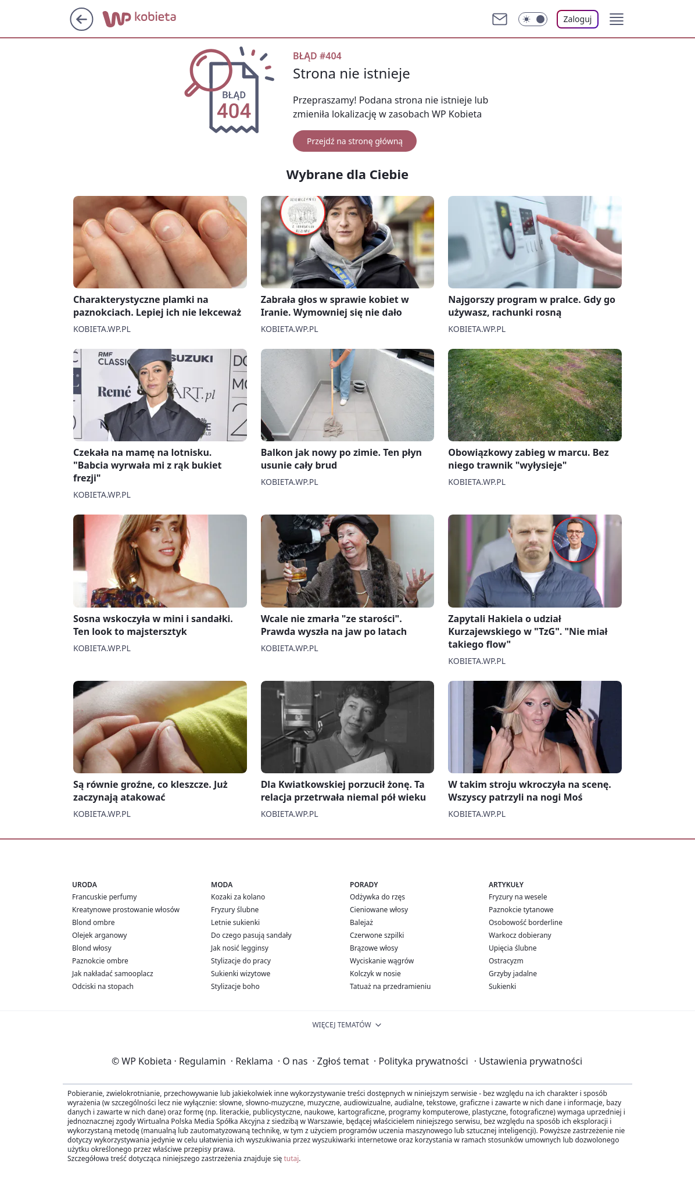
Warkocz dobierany (520, 935)
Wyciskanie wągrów (382, 961)
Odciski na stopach (103, 986)
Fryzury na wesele (518, 897)
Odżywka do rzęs (377, 897)
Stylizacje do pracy (241, 961)
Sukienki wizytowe (240, 974)
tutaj (291, 1158)
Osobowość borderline (526, 922)
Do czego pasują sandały (251, 935)
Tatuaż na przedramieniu (390, 986)
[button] (616, 19)
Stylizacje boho (235, 986)
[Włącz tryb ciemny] (532, 19)
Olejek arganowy (99, 935)
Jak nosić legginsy (239, 948)
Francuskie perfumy (104, 897)
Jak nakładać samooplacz (112, 974)
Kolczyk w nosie (375, 974)
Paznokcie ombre (100, 961)
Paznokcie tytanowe (521, 910)
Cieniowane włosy (379, 910)
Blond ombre (93, 922)
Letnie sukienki (235, 922)
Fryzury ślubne (235, 910)
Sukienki (502, 986)
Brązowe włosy (374, 948)
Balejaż (361, 922)
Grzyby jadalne (513, 974)
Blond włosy (92, 948)
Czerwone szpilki (377, 935)
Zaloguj (578, 18)
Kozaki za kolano (238, 897)
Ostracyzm (506, 961)
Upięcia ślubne (513, 948)
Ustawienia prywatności (528, 1061)
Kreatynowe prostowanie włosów (126, 910)
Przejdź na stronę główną (355, 141)
